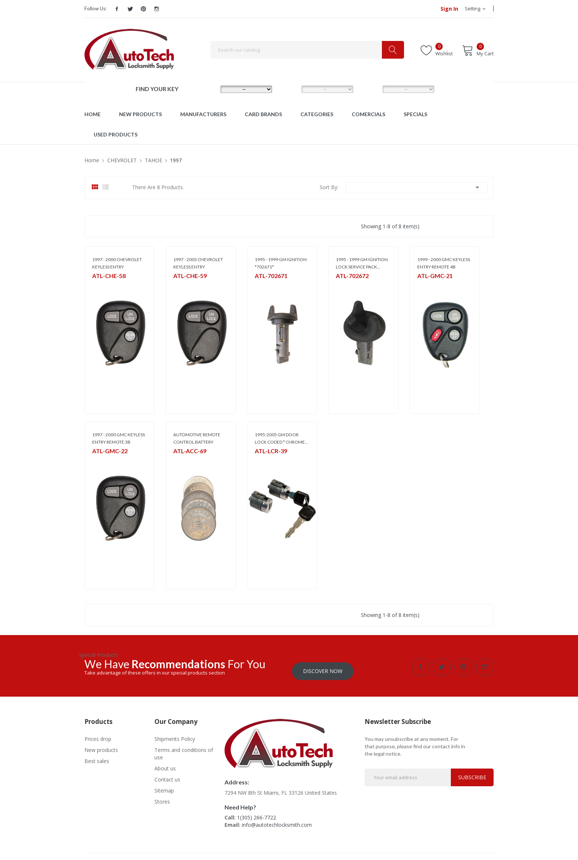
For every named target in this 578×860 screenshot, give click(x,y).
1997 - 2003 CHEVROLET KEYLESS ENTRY (198, 263)
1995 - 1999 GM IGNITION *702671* (281, 263)
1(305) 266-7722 (256, 813)
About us (165, 764)
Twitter (130, 9)
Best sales (96, 756)
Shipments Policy (174, 734)
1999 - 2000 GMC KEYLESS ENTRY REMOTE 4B (443, 263)
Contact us (167, 775)
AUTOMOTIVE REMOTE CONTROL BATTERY (196, 438)
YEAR (370, 89)
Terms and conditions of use (183, 749)
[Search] (307, 50)
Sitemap (164, 786)
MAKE (208, 89)
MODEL (291, 89)
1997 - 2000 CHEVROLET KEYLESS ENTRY (117, 263)
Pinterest (143, 9)
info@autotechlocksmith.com (277, 820)
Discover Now (322, 666)
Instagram (157, 9)
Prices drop (97, 734)
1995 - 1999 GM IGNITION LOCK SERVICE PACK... (362, 263)
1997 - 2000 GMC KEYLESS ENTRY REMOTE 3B (118, 438)
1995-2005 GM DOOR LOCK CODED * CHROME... (281, 438)
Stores (162, 797)
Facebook (117, 9)
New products (101, 745)
